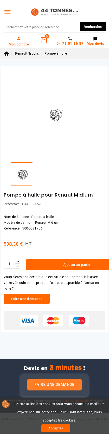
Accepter (55, 428)
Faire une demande (54, 384)
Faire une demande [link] (27, 299)
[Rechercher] (54, 27)
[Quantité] (9, 264)
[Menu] (7, 12)
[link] (19, 41)
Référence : (12, 204)
